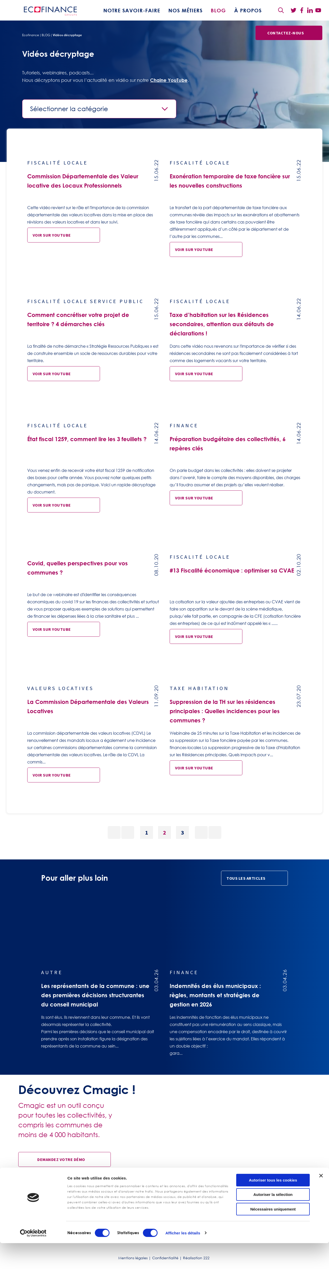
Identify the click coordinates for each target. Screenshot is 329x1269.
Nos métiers (185, 10)
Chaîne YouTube (169, 80)
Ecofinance (30, 35)
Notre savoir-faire (131, 10)
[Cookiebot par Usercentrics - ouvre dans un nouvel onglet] (33, 1259)
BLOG (218, 10)
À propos (248, 10)
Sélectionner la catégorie (69, 108)
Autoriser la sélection (273, 1220)
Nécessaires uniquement (273, 1235)
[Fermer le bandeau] (321, 1201)
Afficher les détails (182, 1259)
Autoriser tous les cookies (273, 1206)
